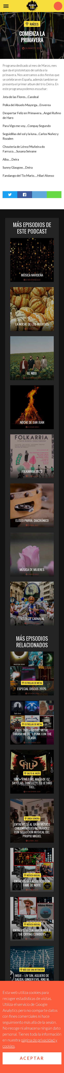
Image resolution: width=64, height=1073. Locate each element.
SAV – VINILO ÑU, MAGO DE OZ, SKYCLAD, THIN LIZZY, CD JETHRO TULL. (32, 783)
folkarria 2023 (32, 471)
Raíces (34, 24)
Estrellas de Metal (32, 683)
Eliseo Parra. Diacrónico (32, 520)
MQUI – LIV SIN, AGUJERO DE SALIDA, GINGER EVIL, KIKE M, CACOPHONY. (32, 979)
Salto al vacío (32, 773)
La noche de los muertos (32, 324)
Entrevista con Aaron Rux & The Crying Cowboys (32, 932)
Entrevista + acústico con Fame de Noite (32, 883)
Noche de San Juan (32, 422)
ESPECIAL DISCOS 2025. (32, 688)
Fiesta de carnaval (32, 618)
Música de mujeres (32, 569)
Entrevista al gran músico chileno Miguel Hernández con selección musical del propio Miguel (32, 830)
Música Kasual (32, 875)
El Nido (32, 373)
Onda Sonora (32, 818)
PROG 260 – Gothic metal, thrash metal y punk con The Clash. (32, 734)
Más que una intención (32, 969)
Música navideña (32, 274)
